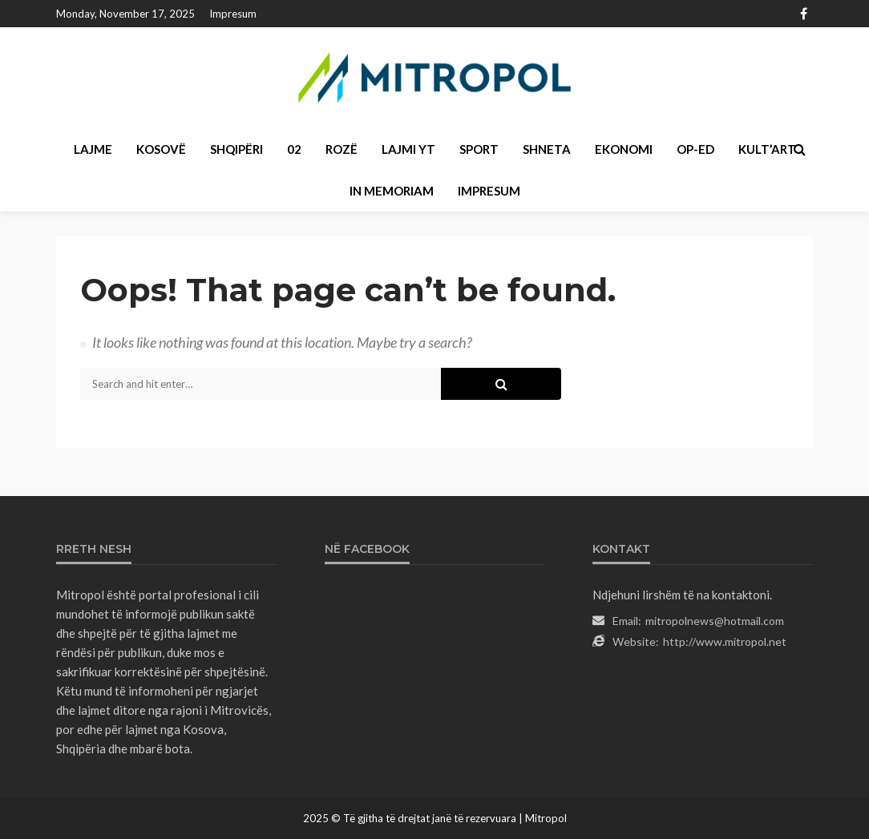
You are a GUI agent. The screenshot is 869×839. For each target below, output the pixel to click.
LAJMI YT (408, 149)
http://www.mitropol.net (724, 641)
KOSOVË (161, 149)
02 (294, 149)
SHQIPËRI (236, 149)
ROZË (341, 149)
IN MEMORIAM (392, 191)
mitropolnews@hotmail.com (714, 620)
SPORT (479, 149)
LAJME (93, 149)
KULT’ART (767, 149)
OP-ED (695, 149)
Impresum (233, 13)
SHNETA (547, 149)
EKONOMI (624, 149)
